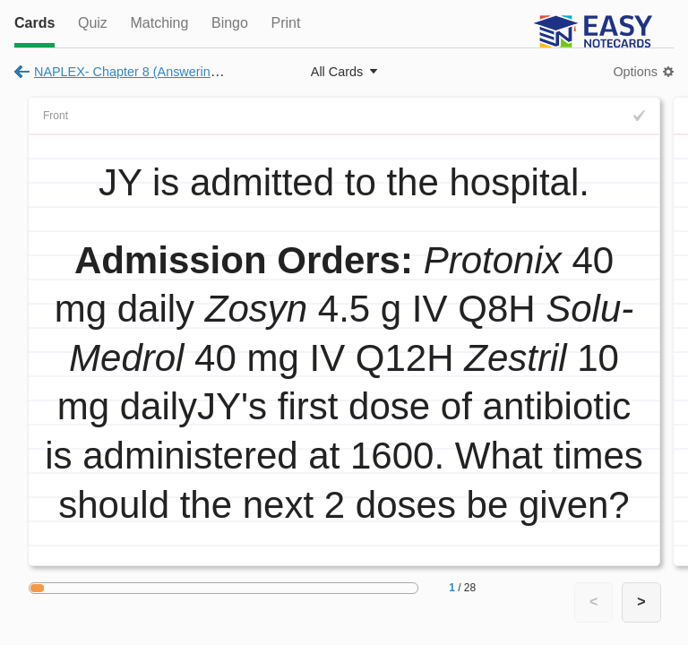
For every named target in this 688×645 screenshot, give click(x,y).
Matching (159, 22)
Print (285, 22)
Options (635, 71)
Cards (34, 22)
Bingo (229, 22)
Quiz (93, 22)
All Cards (337, 71)
